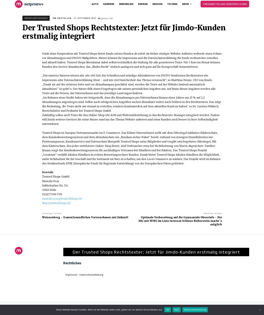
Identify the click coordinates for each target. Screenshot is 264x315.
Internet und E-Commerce (36, 18)
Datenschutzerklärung (195, 309)
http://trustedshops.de (56, 203)
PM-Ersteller (62, 18)
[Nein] (259, 309)
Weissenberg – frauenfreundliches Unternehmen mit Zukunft (85, 217)
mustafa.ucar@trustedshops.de (62, 198)
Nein (176, 309)
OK (167, 309)
